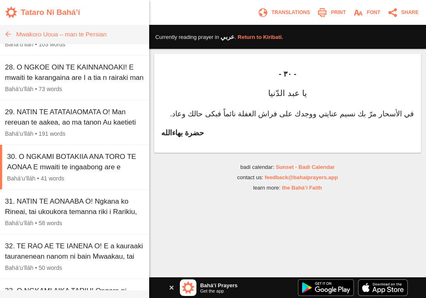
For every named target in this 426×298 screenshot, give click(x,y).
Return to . (260, 37)
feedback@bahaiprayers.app (301, 177)
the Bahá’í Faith (302, 188)
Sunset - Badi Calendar (305, 167)
